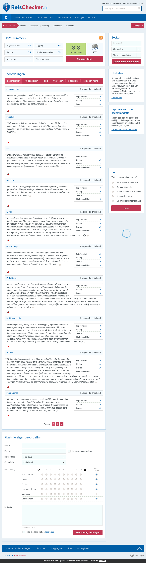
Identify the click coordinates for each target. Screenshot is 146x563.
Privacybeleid (83, 548)
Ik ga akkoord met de (40, 532)
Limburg (45, 26)
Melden (8, 111)
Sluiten (102, 561)
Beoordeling (9, 469)
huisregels (49, 532)
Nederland (34, 26)
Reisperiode (9, 457)
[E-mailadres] (44, 451)
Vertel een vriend (90, 81)
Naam (7, 445)
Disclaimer (41, 548)
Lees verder (116, 97)
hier (80, 561)
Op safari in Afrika (124, 187)
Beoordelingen (13, 81)
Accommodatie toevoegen (18, 548)
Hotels (23, 26)
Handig (78, 17)
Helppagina (56, 548)
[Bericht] (62, 515)
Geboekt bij (9, 462)
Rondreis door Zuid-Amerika (128, 192)
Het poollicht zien (124, 196)
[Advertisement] (126, 150)
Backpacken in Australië (127, 182)
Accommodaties (22, 17)
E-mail (7, 451)
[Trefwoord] (126, 43)
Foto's (45, 81)
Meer (90, 17)
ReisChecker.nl (9, 26)
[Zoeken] (140, 8)
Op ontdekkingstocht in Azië (128, 201)
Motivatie (8, 507)
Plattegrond (73, 81)
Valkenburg (57, 26)
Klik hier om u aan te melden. (124, 129)
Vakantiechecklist (44, 17)
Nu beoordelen (84, 59)
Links (69, 548)
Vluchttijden (63, 17)
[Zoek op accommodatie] (120, 8)
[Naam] (44, 445)
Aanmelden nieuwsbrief (82, 451)
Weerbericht (58, 81)
